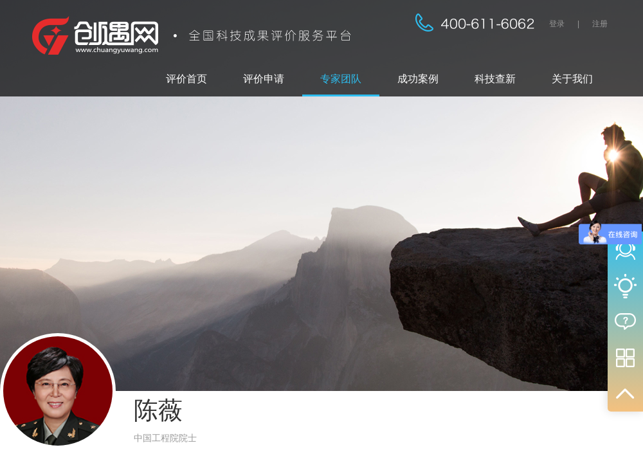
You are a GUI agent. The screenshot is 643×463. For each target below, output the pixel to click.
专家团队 (340, 78)
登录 (557, 23)
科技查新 (495, 78)
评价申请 (263, 78)
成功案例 (418, 78)
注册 (600, 23)
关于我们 (572, 78)
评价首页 (186, 78)
